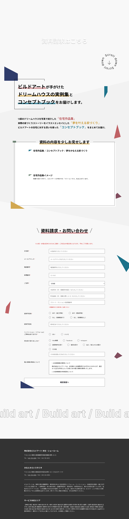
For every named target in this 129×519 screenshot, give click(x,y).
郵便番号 (27, 275)
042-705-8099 (32, 458)
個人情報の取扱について (32, 362)
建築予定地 (28, 313)
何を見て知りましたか (31, 341)
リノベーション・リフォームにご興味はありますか (34, 333)
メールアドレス (29, 259)
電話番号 (27, 267)
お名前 (26, 251)
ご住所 (26, 283)
